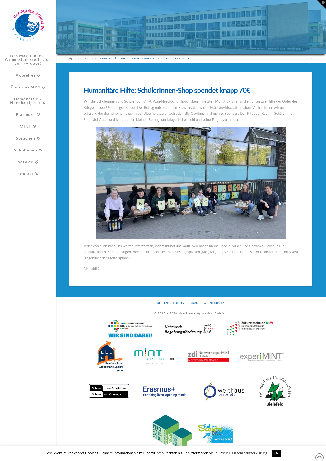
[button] (321, 4)
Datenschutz (213, 302)
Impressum (190, 302)
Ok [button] (276, 453)
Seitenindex (167, 302)
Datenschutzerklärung (249, 453)
